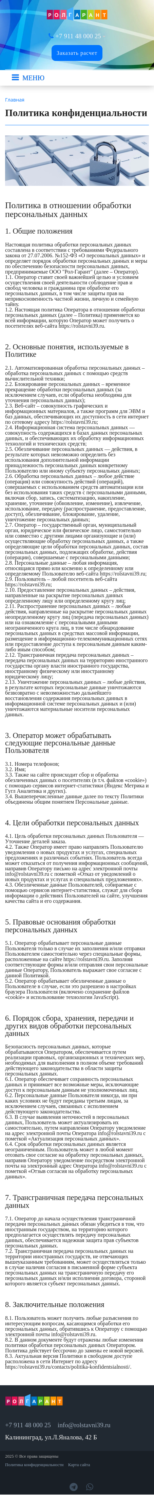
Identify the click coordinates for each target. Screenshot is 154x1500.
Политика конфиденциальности (34, 1464)
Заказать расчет (77, 53)
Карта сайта (79, 1464)
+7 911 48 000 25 (78, 36)
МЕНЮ (33, 78)
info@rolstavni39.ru (84, 1425)
